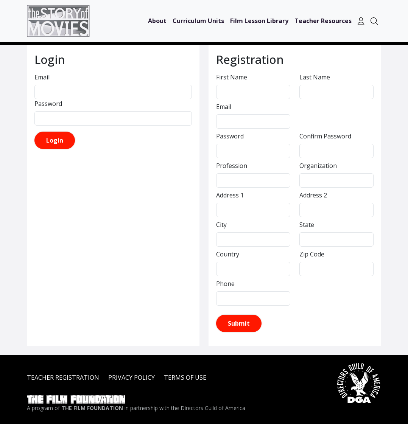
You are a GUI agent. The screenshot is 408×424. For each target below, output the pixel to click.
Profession (231, 166)
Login (54, 140)
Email (42, 77)
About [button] (157, 21)
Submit (239, 323)
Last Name (314, 77)
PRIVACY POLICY (131, 377)
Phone (225, 284)
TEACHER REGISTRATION (63, 377)
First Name (231, 77)
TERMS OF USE (185, 377)
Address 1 (230, 195)
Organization (318, 166)
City (221, 225)
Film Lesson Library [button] (259, 21)
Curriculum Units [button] (198, 21)
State (306, 225)
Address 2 (313, 195)
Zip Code (311, 254)
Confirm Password (325, 136)
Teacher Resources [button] (323, 21)
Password (48, 103)
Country (227, 254)
